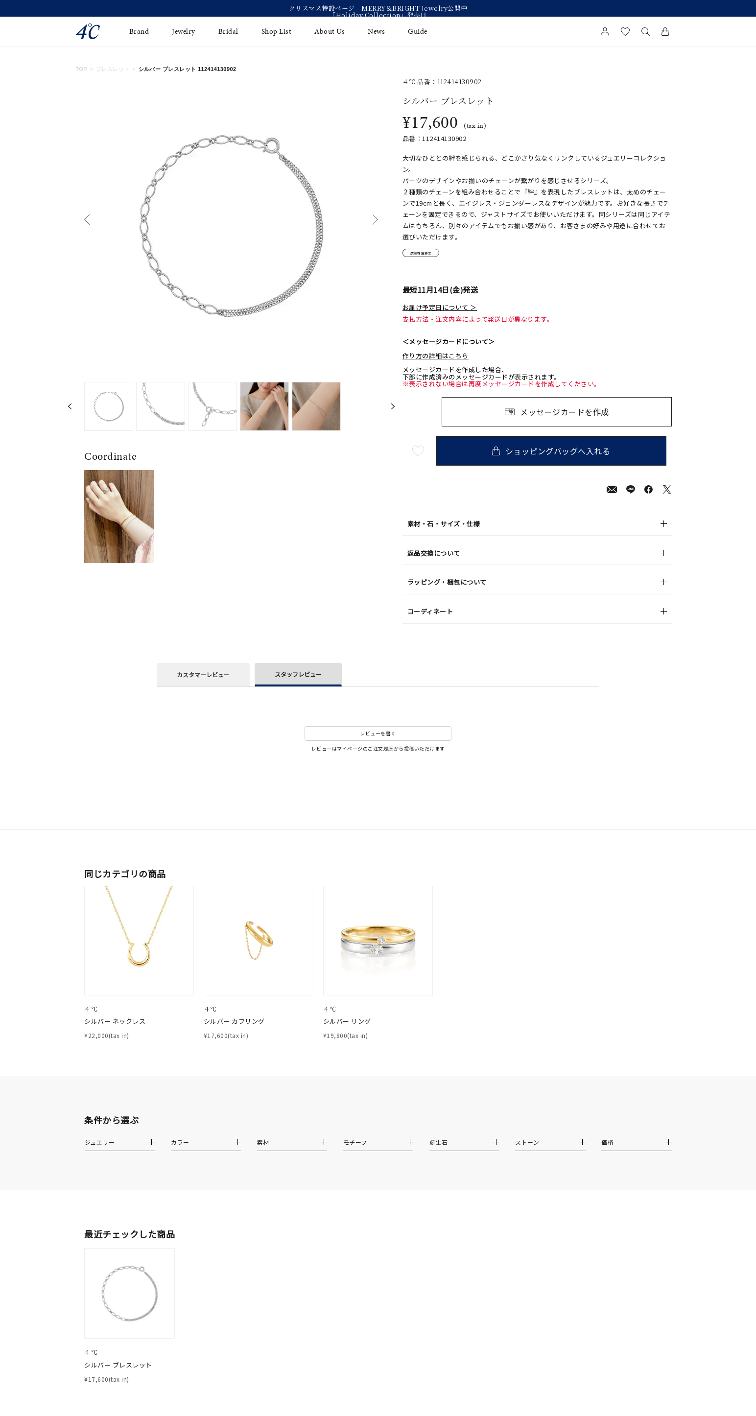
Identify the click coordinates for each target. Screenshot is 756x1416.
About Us (329, 31)
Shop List (276, 31)
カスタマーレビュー (203, 679)
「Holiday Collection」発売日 (378, 15)
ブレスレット (113, 69)
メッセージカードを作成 (564, 416)
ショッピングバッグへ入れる (556, 455)
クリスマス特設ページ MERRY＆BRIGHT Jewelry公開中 (378, 8)
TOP (81, 69)
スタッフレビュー (298, 678)
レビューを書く (378, 737)
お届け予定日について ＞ (439, 311)
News (376, 31)
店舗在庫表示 (430, 255)
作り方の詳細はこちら (435, 359)
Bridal (228, 31)
